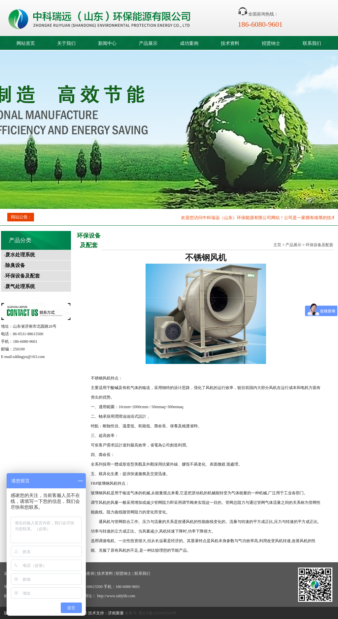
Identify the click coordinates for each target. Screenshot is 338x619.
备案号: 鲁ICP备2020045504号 (151, 613)
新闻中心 (107, 43)
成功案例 (189, 43)
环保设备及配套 (22, 275)
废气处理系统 (20, 286)
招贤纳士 (271, 43)
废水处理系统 (20, 254)
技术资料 (230, 43)
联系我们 (312, 43)
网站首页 (26, 43)
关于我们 (66, 43)
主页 (277, 245)
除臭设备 (15, 265)
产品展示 (148, 43)
